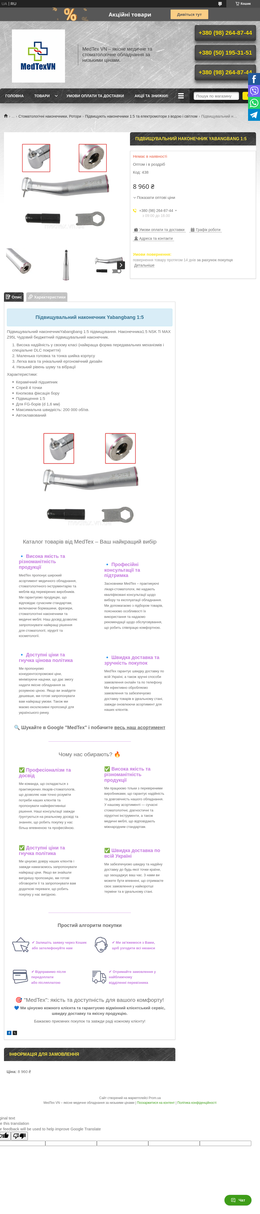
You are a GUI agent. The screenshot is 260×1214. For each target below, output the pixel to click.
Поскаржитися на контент (156, 1103)
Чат (238, 1200)
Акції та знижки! (151, 96)
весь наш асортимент (139, 727)
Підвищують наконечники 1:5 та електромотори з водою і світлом (141, 116)
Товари (42, 96)
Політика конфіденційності (196, 1103)
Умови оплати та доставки (95, 96)
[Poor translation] (19, 1136)
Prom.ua (155, 1098)
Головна (14, 96)
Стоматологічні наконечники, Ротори (50, 116)
